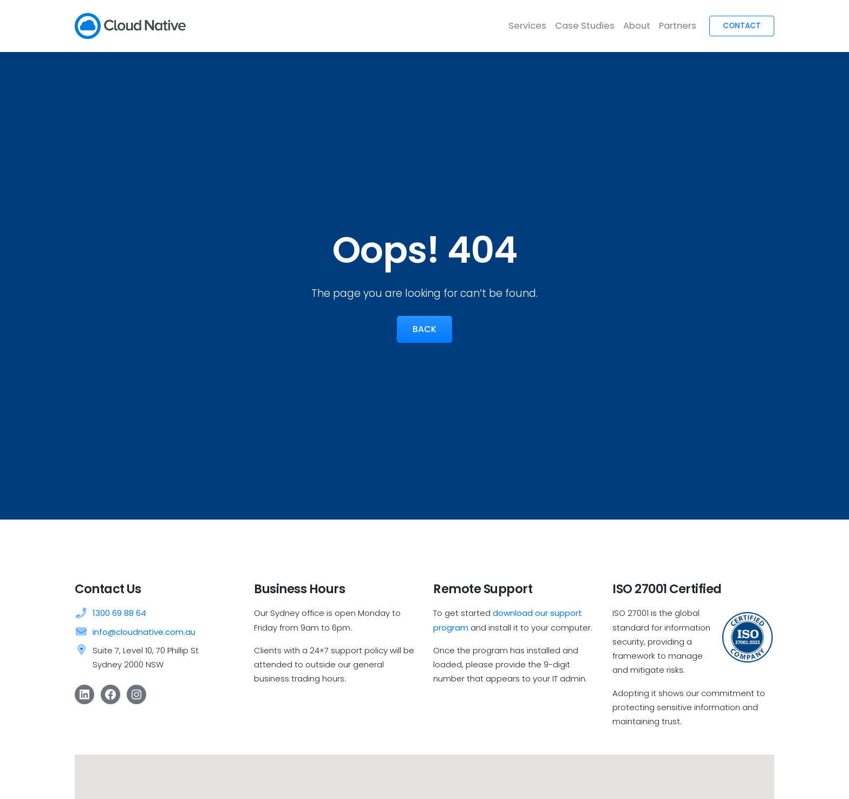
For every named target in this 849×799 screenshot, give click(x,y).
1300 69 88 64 (119, 613)
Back (424, 329)
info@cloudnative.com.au (144, 632)
